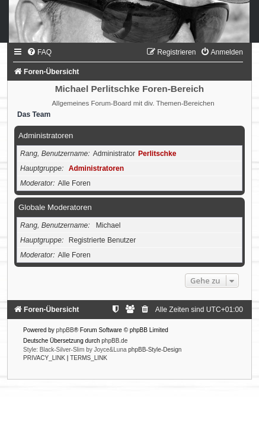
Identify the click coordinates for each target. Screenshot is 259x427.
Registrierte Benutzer (102, 240)
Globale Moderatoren (55, 207)
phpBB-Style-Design (154, 349)
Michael (108, 225)
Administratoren (45, 135)
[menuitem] (39, 52)
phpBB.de (114, 340)
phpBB (65, 330)
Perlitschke (157, 153)
